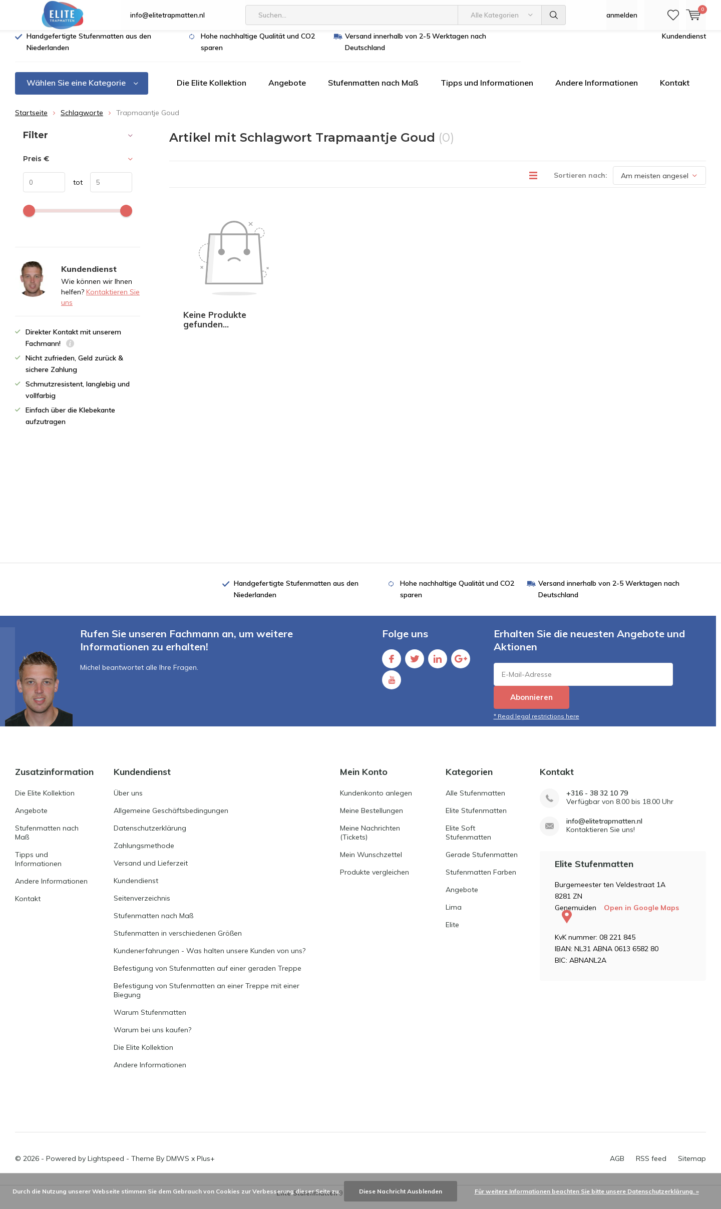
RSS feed (651, 1165)
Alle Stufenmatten (475, 800)
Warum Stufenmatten (150, 1019)
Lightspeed (106, 1165)
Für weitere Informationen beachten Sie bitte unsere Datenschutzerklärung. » (587, 1191)
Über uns (128, 800)
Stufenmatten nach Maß (373, 90)
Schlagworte (82, 120)
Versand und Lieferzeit (151, 870)
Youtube (391, 685)
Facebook (391, 664)
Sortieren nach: (580, 182)
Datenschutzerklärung (150, 835)
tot (74, 189)
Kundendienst (684, 43)
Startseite (31, 120)
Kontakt (674, 90)
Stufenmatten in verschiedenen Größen (178, 940)
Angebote (287, 90)
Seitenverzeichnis (142, 905)
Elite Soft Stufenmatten (468, 840)
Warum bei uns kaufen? (152, 1037)
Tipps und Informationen (487, 90)
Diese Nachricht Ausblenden (400, 1191)
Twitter (414, 664)
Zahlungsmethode (144, 853)
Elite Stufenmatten (476, 818)
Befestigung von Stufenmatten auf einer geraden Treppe (207, 975)
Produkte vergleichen (374, 879)
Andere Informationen (596, 90)
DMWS (177, 1165)
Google (460, 664)
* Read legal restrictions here (536, 723)
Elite (452, 932)
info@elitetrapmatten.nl (167, 15)
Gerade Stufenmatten (482, 862)
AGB (617, 1165)
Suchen (554, 15)
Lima (454, 914)
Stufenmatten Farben (481, 879)
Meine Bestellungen (371, 818)
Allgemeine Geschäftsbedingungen (171, 818)
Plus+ (206, 1165)
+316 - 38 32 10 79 (597, 800)
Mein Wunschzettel (371, 862)
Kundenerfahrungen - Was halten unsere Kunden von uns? (209, 958)
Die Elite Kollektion (211, 90)
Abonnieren (531, 704)
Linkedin (437, 664)
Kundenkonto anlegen (376, 800)
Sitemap (692, 1165)
